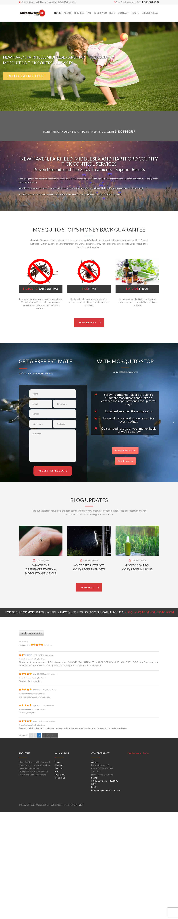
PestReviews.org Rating (138, 860)
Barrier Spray (40, 288)
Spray (88, 288)
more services (87, 322)
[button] (4, 66)
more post (87, 694)
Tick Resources (125, 461)
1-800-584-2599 (125, 131)
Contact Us (60, 885)
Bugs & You (60, 881)
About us (59, 872)
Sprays (137, 288)
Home (57, 869)
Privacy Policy (77, 912)
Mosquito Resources (125, 450)
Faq (56, 878)
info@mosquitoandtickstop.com (105, 897)
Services (58, 875)
